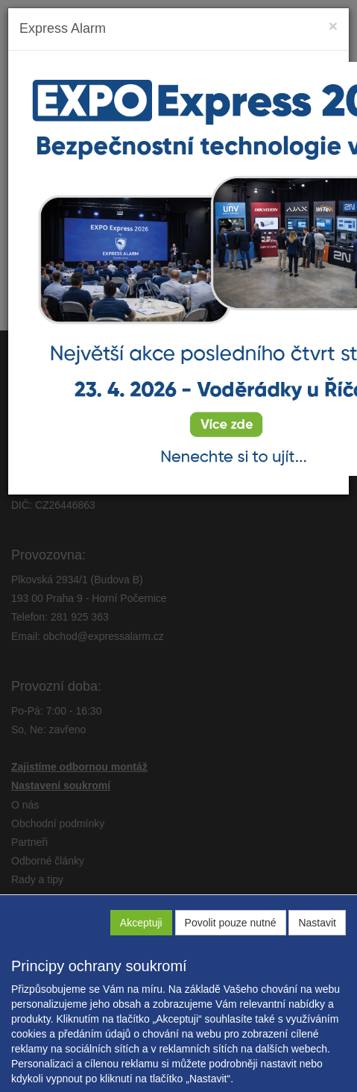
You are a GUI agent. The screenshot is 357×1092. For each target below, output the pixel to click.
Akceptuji (141, 923)
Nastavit (317, 923)
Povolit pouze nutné (231, 923)
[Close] (333, 26)
